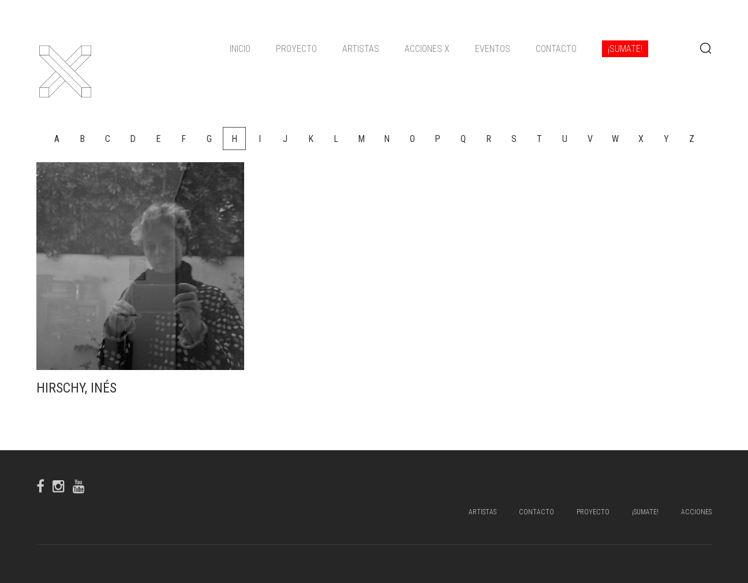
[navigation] (439, 49)
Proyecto (296, 48)
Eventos (492, 48)
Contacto (556, 48)
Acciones (696, 512)
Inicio (240, 48)
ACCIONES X (427, 48)
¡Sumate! (625, 48)
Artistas (360, 48)
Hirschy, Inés (76, 388)
